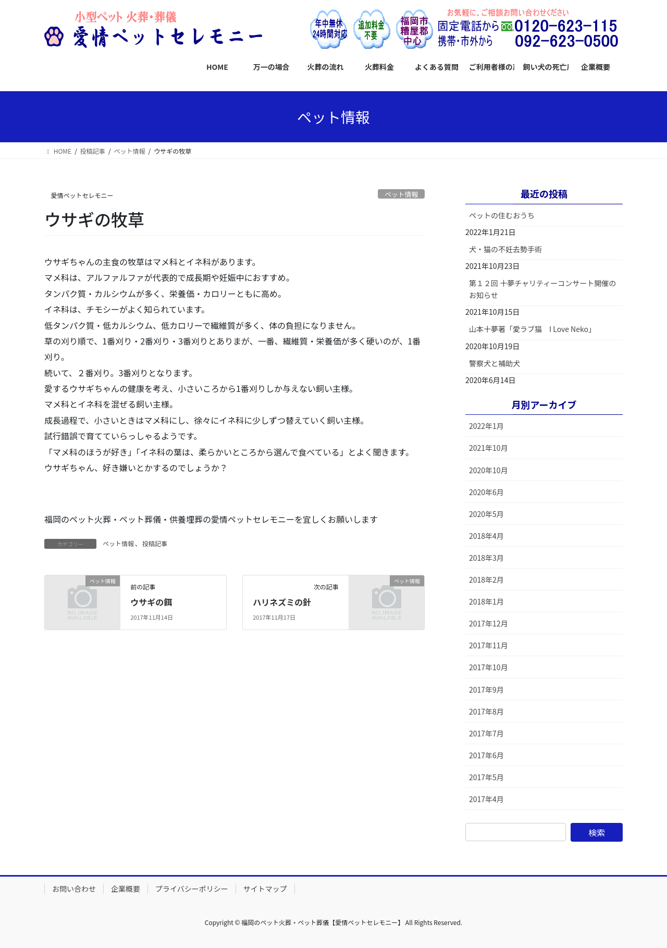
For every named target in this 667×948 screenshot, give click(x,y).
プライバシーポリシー (191, 888)
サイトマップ (265, 888)
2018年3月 (486, 557)
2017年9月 (486, 689)
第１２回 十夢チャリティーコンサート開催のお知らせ (542, 289)
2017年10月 (488, 667)
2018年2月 (486, 579)
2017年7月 (486, 733)
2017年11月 (488, 645)
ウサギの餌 (151, 602)
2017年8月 (486, 711)
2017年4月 (486, 799)
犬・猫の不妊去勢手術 (505, 249)
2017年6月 (486, 755)
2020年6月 (486, 492)
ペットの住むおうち (502, 215)
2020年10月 (488, 470)
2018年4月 (486, 536)
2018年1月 (486, 601)
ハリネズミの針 (282, 602)
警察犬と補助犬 (494, 363)
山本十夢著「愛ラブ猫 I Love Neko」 (532, 329)
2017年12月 (488, 623)
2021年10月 (488, 447)
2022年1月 (486, 426)
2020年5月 (486, 514)
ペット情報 (401, 194)
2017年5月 (486, 777)
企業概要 (125, 888)
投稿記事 (154, 543)
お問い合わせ (74, 888)
